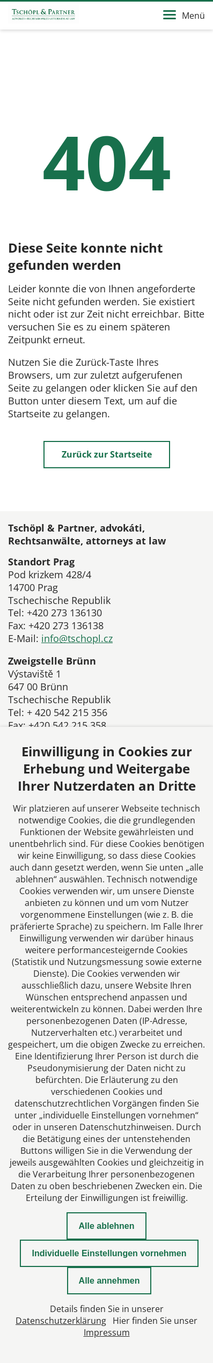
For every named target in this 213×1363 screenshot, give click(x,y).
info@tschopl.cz (77, 638)
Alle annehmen (109, 1280)
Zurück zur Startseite (107, 454)
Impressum (107, 1332)
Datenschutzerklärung (61, 1321)
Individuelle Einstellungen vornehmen (109, 1253)
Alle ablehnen (106, 1226)
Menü (184, 15)
